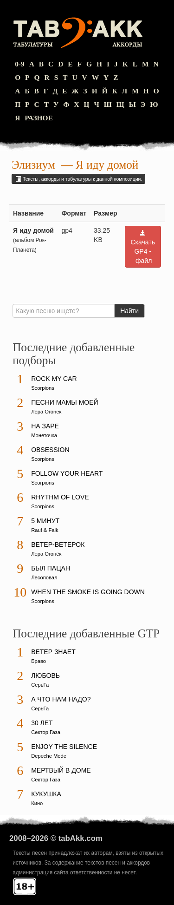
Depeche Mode (48, 756)
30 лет (42, 723)
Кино (37, 803)
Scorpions (42, 388)
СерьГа (40, 685)
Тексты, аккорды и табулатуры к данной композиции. (78, 179)
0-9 (20, 64)
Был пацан (50, 568)
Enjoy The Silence (64, 746)
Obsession (50, 449)
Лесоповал (44, 577)
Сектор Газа (45, 732)
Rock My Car (54, 378)
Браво (38, 661)
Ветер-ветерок (57, 544)
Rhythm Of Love (60, 497)
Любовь (45, 675)
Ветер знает (53, 652)
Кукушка (46, 794)
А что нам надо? (60, 699)
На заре (45, 426)
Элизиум (33, 164)
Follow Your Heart (67, 473)
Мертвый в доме (61, 770)
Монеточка (44, 435)
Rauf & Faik (44, 530)
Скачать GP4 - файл (143, 247)
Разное (39, 118)
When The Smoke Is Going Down (88, 592)
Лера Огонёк (46, 411)
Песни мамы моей (64, 402)
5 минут (45, 521)
